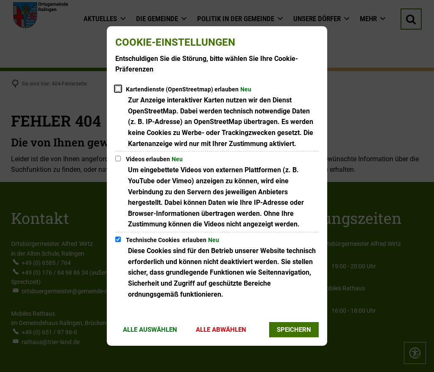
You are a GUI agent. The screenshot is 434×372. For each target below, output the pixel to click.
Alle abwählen (221, 329)
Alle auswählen (150, 329)
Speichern (294, 329)
